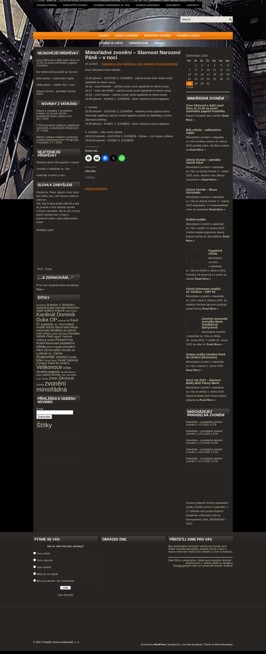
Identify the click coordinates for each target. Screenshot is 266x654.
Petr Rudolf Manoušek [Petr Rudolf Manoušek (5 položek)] (54, 341)
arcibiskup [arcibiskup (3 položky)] (41, 305)
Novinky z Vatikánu (59, 104)
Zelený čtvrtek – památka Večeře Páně (56, 92)
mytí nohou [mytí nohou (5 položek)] (43, 333)
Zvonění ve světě (111, 43)
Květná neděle (196, 219)
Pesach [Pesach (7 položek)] (61, 340)
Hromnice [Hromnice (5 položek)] (72, 307)
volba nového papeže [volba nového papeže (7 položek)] (53, 369)
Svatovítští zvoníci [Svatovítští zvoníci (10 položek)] (52, 357)
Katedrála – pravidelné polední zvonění (204, 423)
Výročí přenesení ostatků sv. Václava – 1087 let (203, 290)
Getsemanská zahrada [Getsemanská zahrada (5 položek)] (51, 307)
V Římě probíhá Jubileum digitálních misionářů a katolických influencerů (58, 126)
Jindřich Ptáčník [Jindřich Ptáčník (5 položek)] (54, 310)
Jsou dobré (43, 553)
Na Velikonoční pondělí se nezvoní (57, 71)
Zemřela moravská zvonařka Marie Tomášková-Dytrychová (214, 323)
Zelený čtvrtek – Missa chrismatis (201, 191)
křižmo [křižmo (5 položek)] (50, 327)
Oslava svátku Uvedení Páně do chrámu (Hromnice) (205, 356)
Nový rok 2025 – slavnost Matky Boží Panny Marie (203, 381)
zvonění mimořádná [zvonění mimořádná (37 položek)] (51, 386)
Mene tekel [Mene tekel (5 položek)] (62, 327)
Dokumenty (173, 5)
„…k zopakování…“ (55, 277)
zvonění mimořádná (96, 188)
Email (39, 408)
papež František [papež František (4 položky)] (63, 336)
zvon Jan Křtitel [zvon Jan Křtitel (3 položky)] (68, 375)
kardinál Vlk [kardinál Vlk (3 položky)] (63, 320)
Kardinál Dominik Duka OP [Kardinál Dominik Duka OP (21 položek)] (55, 317)
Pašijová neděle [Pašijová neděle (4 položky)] (45, 340)
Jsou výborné (45, 560)
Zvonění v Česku (188, 35)
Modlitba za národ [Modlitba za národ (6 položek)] (63, 330)
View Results (65, 595)
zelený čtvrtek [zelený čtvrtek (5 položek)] (51, 374)
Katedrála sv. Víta (111, 63)
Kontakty (193, 5)
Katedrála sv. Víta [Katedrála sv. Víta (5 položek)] (52, 324)
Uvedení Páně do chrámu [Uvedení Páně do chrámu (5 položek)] (53, 363)
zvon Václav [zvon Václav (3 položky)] (42, 378)
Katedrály (149, 63)
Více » (40, 289)
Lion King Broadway (192, 644)
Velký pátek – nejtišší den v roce (55, 84)
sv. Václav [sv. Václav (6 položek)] (55, 353)
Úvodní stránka (46, 5)
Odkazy (159, 43)
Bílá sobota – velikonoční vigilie (55, 78)
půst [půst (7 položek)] (57, 350)
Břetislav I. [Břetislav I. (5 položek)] (69, 304)
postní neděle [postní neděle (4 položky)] (54, 346)
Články (104, 35)
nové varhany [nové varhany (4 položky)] (59, 333)
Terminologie (138, 43)
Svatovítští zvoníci (75, 5)
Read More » (198, 149)
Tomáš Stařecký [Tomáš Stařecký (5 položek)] (67, 360)
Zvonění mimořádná (166, 63)
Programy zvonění (157, 35)
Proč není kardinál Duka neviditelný (57, 285)
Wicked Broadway (223, 644)
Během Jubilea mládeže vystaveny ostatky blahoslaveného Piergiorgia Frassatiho (57, 139)
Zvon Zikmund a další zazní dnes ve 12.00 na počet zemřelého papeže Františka (58, 63)
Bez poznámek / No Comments (55, 580)
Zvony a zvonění (126, 35)
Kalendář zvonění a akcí (50, 175)
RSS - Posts (58, 268)
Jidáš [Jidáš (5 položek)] (39, 310)
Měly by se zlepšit (47, 574)
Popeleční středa (215, 252)
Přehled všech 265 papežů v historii (57, 162)
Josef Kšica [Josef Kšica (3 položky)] (71, 311)
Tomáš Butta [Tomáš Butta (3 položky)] (50, 360)
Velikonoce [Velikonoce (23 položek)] (49, 367)
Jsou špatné (44, 567)
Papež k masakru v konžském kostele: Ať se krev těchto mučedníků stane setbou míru (54, 113)
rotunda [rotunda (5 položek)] (66, 350)
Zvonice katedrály (148, 5)
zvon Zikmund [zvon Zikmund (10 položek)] (61, 378)
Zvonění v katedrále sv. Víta (111, 5)
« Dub (189, 87)
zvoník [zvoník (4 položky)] (40, 384)
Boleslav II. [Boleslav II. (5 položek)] (54, 304)
